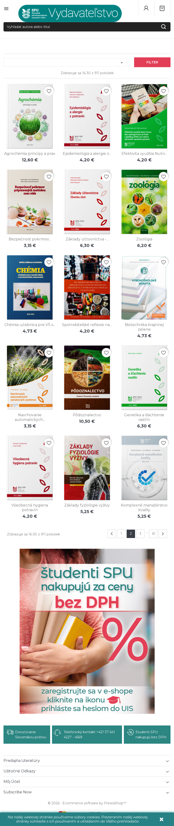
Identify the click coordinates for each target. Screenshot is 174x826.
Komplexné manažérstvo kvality (144, 507)
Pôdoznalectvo (87, 415)
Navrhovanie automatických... (30, 417)
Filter (152, 62)
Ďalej (163, 534)
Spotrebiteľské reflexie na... (87, 325)
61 (153, 533)
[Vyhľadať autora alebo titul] (87, 26)
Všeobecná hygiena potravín (29, 507)
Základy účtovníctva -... (87, 239)
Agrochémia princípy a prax (29, 153)
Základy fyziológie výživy (87, 505)
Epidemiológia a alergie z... (87, 153)
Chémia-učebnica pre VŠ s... (29, 325)
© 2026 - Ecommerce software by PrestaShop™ (87, 803)
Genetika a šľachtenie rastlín (144, 417)
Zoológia (144, 239)
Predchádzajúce (111, 534)
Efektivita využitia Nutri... (144, 153)
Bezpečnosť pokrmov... (30, 239)
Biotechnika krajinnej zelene (144, 327)
